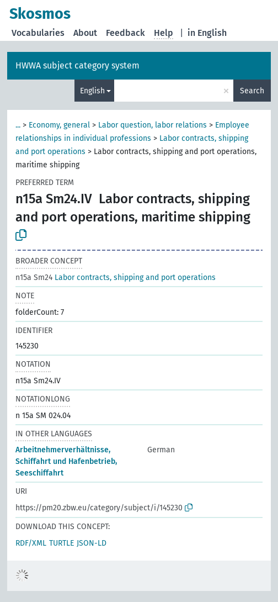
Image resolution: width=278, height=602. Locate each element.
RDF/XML (30, 543)
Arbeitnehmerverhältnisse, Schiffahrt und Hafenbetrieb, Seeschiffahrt (66, 461)
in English (207, 33)
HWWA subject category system (77, 65)
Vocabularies (38, 33)
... (17, 125)
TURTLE (61, 543)
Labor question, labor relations (152, 125)
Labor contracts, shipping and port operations (115, 277)
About (85, 33)
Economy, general (59, 125)
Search (252, 91)
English (92, 91)
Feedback (125, 33)
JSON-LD (91, 543)
